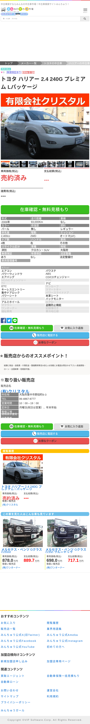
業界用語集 (54, 629)
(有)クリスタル (15, 391)
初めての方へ (56, 646)
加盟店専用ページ (59, 661)
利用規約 (53, 696)
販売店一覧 (8, 629)
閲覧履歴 (53, 623)
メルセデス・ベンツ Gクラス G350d (21, 550)
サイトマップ (10, 696)
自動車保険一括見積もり (63, 676)
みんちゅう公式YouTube (18, 646)
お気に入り (8, 623)
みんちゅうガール (13, 710)
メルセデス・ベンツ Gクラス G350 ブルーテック (66, 550)
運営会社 (53, 690)
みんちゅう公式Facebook (18, 640)
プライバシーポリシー (16, 702)
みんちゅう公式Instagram (65, 640)
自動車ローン (10, 681)
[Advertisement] (45, 42)
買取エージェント (13, 676)
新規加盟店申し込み (14, 661)
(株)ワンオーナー (11, 567)
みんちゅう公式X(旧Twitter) (20, 634)
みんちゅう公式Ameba (62, 634)
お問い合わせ (10, 690)
